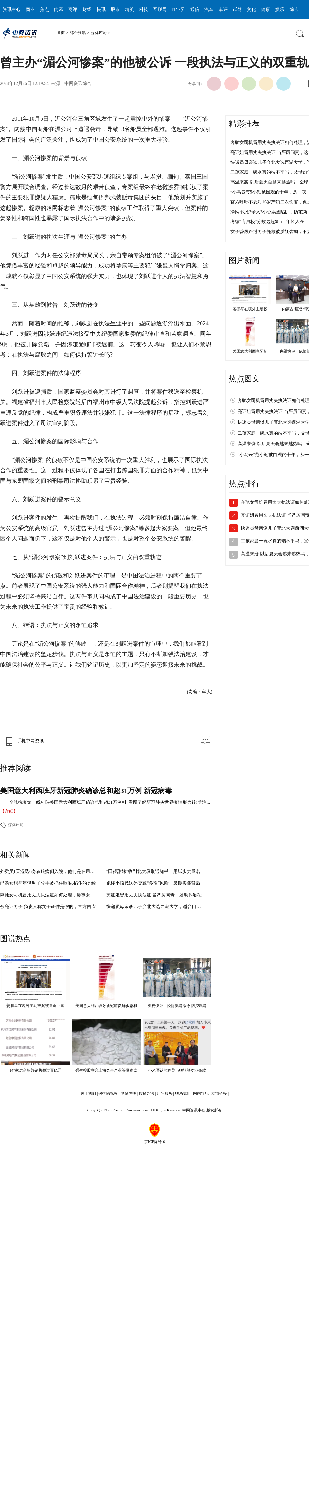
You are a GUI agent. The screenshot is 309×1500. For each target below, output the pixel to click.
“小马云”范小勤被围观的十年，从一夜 (268, 192)
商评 (72, 9)
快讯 (101, 9)
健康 (265, 9)
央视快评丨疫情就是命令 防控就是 (177, 1005)
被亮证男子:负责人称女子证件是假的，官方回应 (48, 906)
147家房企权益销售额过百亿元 (35, 1070)
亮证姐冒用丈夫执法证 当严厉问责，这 (269, 152)
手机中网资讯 (23, 740)
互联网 (160, 9)
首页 (61, 33)
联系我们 (183, 1093)
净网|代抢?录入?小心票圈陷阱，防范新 (268, 212)
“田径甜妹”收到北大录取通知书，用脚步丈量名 (153, 871)
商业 (30, 9)
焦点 (44, 9)
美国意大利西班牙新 (250, 351)
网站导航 (201, 1093)
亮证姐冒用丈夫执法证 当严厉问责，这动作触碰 (154, 895)
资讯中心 (12, 9)
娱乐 (279, 9)
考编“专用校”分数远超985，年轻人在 (267, 221)
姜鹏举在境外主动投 (250, 309)
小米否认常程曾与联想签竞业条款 (177, 1070)
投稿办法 (146, 1093)
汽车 (208, 9)
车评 (223, 9)
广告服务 (165, 1093)
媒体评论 (99, 33)
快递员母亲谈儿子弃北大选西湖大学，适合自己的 (155, 906)
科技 (143, 9)
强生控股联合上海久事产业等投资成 (106, 1070)
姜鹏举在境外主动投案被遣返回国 (35, 1005)
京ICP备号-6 (154, 1141)
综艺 (293, 9)
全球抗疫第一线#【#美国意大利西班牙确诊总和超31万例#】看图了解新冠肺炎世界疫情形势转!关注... (109, 802)
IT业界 (178, 9)
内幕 (58, 9)
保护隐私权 (108, 1093)
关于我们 (88, 1093)
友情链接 (219, 1093)
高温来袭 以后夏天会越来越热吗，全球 (269, 182)
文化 (251, 9)
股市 (115, 9)
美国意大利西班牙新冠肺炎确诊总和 (106, 1005)
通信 (194, 9)
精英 (129, 9)
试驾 (237, 9)
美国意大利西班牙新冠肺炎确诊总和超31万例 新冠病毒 (86, 791)
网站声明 (128, 1093)
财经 (86, 9)
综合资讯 (78, 33)
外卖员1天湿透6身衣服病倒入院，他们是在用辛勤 (49, 871)
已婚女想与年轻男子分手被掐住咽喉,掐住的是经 (48, 883)
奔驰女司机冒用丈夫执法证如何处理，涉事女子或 (49, 895)
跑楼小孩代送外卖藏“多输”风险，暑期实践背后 (153, 883)
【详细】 (9, 811)
